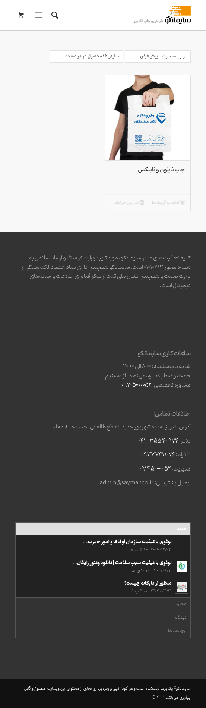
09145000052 (136, 385)
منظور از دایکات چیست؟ (148, 583)
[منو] (40, 15)
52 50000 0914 (155, 469)
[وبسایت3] (121, 15)
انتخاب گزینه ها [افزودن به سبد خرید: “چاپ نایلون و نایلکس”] (168, 203)
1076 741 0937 (158, 455)
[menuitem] (53, 15)
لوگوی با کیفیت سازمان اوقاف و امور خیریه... (127, 542)
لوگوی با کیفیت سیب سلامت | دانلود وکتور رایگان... (122, 563)
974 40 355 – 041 (158, 441)
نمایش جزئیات (128, 203)
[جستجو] (53, 15)
